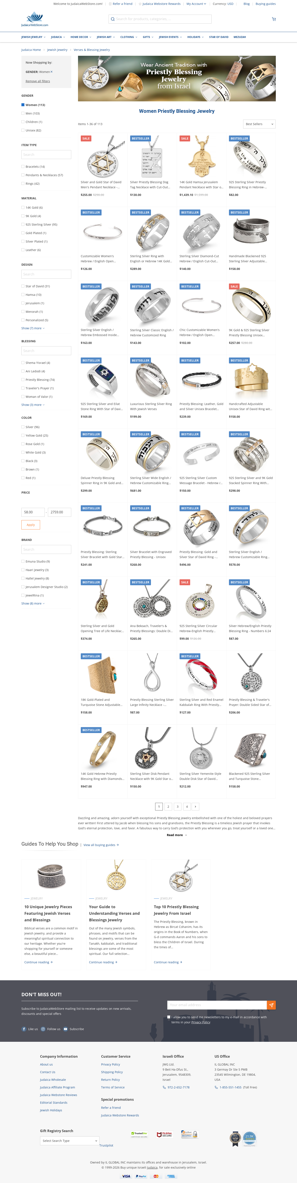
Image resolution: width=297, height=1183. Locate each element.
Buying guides (266, 3)
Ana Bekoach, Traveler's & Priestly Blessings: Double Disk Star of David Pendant (151, 629)
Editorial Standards (53, 1103)
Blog (247, 4)
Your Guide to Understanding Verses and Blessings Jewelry (114, 913)
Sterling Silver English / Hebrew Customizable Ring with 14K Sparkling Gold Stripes (248, 555)
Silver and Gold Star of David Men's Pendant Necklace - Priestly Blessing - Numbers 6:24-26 (101, 185)
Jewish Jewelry (31, 37)
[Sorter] (259, 124)
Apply (31, 525)
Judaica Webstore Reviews (58, 1095)
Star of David (219, 37)
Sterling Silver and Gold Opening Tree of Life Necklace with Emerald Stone (102, 629)
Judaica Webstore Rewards (159, 4)
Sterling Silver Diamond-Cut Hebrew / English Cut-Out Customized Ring (199, 259)
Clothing (127, 37)
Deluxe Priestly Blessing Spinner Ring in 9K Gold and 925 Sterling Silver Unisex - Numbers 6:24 (101, 481)
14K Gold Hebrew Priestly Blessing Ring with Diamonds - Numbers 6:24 (102, 777)
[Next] (195, 807)
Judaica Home (31, 50)
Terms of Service (113, 1087)
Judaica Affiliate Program (57, 1087)
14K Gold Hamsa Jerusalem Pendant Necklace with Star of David (201, 185)
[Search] (46, 154)
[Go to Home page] (34, 19)
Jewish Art (104, 37)
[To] (59, 512)
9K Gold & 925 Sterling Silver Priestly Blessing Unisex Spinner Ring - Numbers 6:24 (249, 333)
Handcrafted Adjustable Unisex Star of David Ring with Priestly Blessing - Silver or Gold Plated (250, 407)
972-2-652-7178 (179, 1087)
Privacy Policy (200, 1022)
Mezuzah (240, 37)
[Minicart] (274, 19)
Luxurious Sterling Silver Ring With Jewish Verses (151, 406)
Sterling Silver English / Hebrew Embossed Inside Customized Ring (99, 333)
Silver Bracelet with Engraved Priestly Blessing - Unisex (151, 554)
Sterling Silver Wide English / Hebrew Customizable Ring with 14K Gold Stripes (150, 481)
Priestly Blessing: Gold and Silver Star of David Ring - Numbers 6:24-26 (198, 555)
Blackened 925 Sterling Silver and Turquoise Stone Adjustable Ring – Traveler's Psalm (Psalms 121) (249, 777)
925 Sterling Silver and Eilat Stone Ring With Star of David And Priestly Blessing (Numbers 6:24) (102, 407)
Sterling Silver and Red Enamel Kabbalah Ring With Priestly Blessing (201, 703)
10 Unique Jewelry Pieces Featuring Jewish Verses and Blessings (51, 913)
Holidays (193, 37)
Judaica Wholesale (53, 1080)
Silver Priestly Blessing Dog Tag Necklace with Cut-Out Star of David (149, 185)
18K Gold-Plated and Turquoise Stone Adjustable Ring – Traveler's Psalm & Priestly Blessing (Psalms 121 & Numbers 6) (102, 703)
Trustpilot (106, 1146)
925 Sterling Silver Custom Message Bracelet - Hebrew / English (200, 481)
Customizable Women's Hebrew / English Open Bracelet (97, 259)
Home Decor (79, 37)
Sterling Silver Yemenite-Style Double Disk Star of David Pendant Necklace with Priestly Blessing (201, 777)
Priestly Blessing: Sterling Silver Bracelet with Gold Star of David (101, 555)
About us (46, 1065)
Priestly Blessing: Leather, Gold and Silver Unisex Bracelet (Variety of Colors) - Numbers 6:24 (201, 407)
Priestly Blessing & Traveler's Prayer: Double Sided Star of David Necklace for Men (249, 703)
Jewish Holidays (51, 1110)
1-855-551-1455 (230, 1087)
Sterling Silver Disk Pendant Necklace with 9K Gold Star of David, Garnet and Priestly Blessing (151, 777)
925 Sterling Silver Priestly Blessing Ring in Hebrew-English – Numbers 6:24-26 (248, 185)
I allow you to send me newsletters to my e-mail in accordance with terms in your (219, 1019)
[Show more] (33, 328)
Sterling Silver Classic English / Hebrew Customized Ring (152, 332)
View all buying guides (101, 845)
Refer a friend (120, 4)
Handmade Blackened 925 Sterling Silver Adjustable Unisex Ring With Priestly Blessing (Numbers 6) (247, 259)
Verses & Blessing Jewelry (92, 50)
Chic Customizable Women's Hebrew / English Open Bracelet (200, 333)
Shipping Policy (112, 1072)
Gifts (146, 37)
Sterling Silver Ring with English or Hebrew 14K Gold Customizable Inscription (150, 259)
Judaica (56, 37)
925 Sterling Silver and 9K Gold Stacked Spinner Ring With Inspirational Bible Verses (251, 481)
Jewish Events (168, 37)
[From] (33, 512)
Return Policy (110, 1080)
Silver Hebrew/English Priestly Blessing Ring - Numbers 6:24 (250, 628)
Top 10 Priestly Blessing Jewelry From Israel (176, 910)
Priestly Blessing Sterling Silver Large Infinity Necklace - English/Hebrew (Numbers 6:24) (152, 703)
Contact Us (47, 1072)
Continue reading (38, 962)
